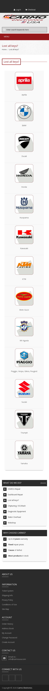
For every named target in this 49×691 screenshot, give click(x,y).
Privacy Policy (7, 600)
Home (4, 49)
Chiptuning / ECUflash (14, 506)
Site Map (5, 609)
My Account (6, 633)
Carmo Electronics (24, 688)
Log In (17, 9)
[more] (43, 483)
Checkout (30, 9)
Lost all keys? (11, 500)
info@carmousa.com (17, 659)
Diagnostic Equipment (14, 511)
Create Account (8, 642)
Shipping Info (7, 595)
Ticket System (7, 591)
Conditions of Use (9, 605)
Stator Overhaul (12, 517)
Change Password (9, 638)
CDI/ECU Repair (11, 489)
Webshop (9, 523)
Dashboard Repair (13, 494)
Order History (7, 624)
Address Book (8, 628)
